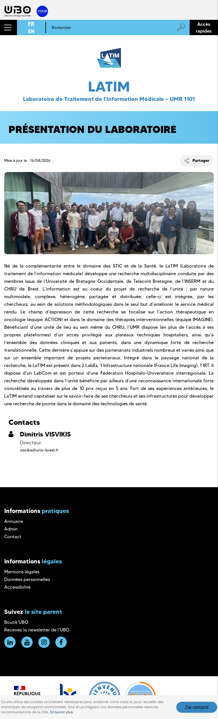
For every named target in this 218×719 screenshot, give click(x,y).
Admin (11, 529)
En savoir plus (61, 712)
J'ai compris (197, 707)
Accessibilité (17, 587)
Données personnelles (27, 579)
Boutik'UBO (16, 622)
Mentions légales (21, 571)
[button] (8, 27)
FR (31, 23)
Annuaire (13, 521)
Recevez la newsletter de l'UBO (37, 630)
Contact (12, 536)
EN (31, 31)
